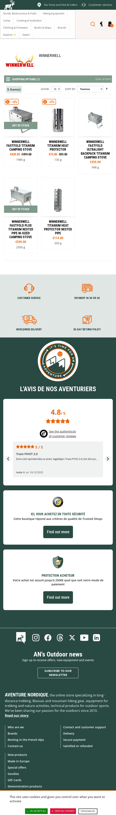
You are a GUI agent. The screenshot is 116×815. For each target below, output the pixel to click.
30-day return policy (87, 329)
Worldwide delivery (29, 329)
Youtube (84, 638)
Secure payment (74, 740)
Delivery (68, 733)
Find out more (58, 531)
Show (45, 89)
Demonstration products (25, 786)
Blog (22, 637)
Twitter (72, 638)
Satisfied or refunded (78, 746)
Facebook (48, 638)
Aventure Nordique (26, 695)
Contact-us (15, 746)
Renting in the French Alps (26, 740)
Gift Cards (14, 780)
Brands (12, 733)
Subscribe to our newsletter (58, 673)
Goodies (13, 774)
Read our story (16, 715)
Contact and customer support (84, 727)
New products (17, 755)
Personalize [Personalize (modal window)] (88, 811)
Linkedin (96, 638)
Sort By (70, 89)
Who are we (16, 727)
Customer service (29, 298)
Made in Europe (19, 761)
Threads (60, 638)
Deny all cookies (63, 811)
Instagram (36, 638)
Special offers (17, 767)
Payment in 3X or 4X (87, 298)
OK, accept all (36, 811)
